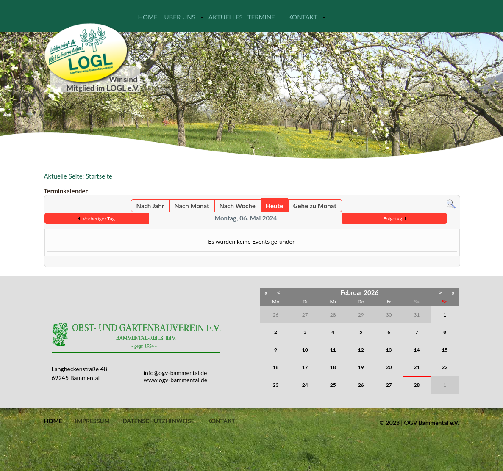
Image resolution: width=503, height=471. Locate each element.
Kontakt (303, 17)
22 (445, 367)
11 (333, 350)
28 (417, 385)
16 (276, 367)
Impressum (92, 421)
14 (417, 350)
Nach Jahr (150, 205)
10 (305, 350)
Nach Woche (237, 205)
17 (305, 367)
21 (417, 367)
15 (445, 350)
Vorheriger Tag (99, 218)
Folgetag (392, 218)
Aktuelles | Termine (241, 17)
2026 (371, 292)
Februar (351, 292)
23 (276, 385)
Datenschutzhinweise (158, 421)
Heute (274, 205)
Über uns (179, 17)
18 (333, 367)
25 (333, 385)
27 (389, 385)
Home (148, 17)
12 (361, 350)
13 (389, 350)
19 (361, 367)
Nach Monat (191, 205)
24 (305, 385)
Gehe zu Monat (314, 205)
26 (361, 385)
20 (389, 367)
